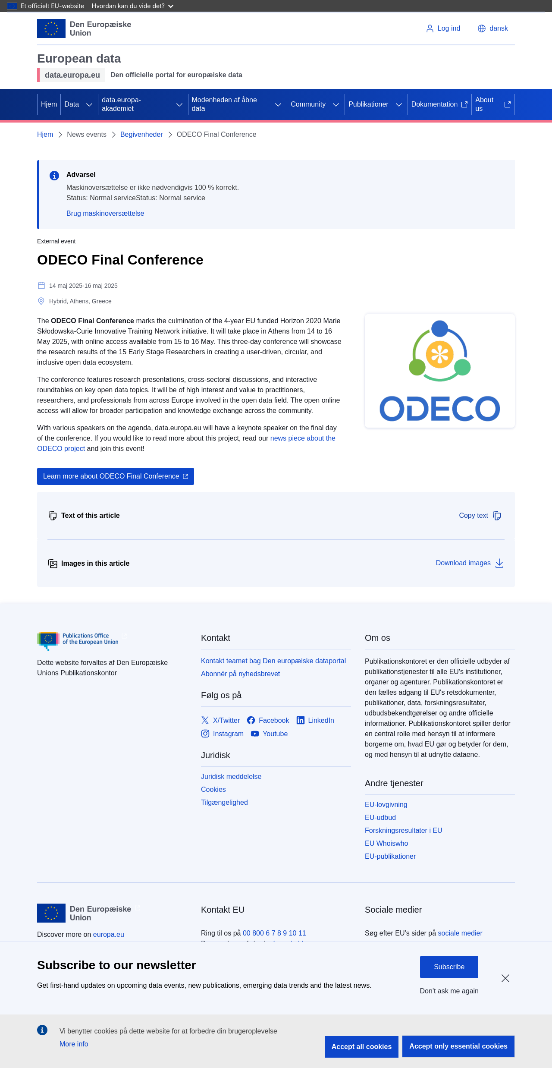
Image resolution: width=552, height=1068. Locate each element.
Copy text (480, 515)
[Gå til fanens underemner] (89, 104)
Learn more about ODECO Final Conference (111, 476)
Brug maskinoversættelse (105, 213)
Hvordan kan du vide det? (132, 5)
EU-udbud (380, 817)
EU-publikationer (390, 856)
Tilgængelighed (224, 802)
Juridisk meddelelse (231, 776)
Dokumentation (439, 104)
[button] (492, 28)
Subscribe (449, 966)
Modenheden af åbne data (224, 104)
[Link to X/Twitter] (220, 720)
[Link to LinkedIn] (315, 720)
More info (74, 1044)
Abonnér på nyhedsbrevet (240, 673)
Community (308, 104)
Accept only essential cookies (458, 1046)
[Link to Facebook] (268, 720)
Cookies (213, 789)
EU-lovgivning (386, 804)
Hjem (49, 104)
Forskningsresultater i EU (403, 830)
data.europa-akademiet (121, 104)
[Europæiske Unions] (84, 28)
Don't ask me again (449, 991)
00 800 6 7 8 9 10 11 (274, 933)
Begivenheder (141, 134)
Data (71, 104)
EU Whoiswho (386, 843)
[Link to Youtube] (269, 734)
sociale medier (460, 933)
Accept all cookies (362, 1046)
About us (493, 104)
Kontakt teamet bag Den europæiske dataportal (273, 661)
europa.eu (108, 934)
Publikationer (368, 104)
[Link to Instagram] (222, 734)
